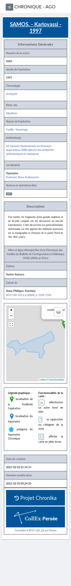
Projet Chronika (35, 498)
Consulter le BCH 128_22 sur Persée (35, 530)
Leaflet (42, 380)
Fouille (10, 129)
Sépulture (11, 113)
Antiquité (11, 93)
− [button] (11, 316)
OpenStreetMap (56, 380)
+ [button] (11, 310)
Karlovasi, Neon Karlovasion (22, 177)
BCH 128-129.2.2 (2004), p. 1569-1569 (28, 295)
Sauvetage (22, 129)
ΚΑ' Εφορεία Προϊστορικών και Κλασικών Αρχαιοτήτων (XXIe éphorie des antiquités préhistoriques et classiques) (30, 149)
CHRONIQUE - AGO (34, 6)
